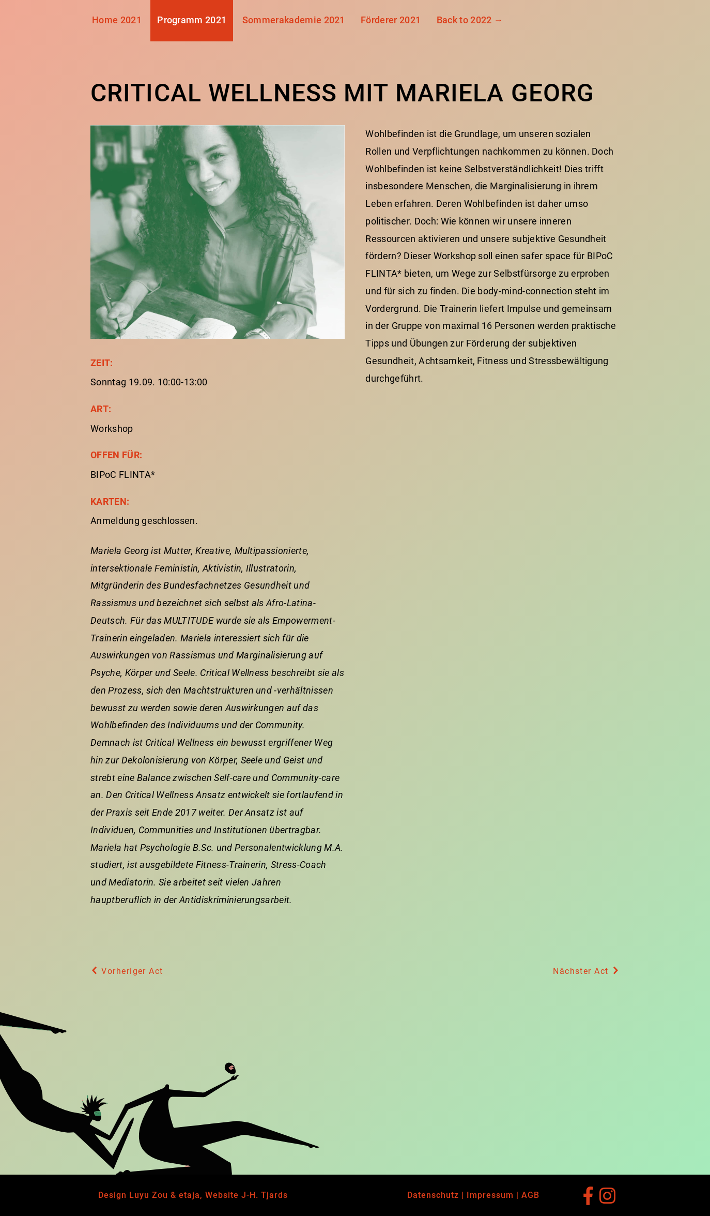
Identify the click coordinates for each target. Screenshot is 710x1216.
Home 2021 (117, 20)
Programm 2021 (191, 20)
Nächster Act (586, 971)
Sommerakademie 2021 (293, 20)
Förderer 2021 (391, 20)
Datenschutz (433, 1195)
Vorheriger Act (126, 971)
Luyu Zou (148, 1195)
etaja (189, 1195)
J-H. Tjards (264, 1195)
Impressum (490, 1195)
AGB (530, 1195)
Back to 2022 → (470, 20)
